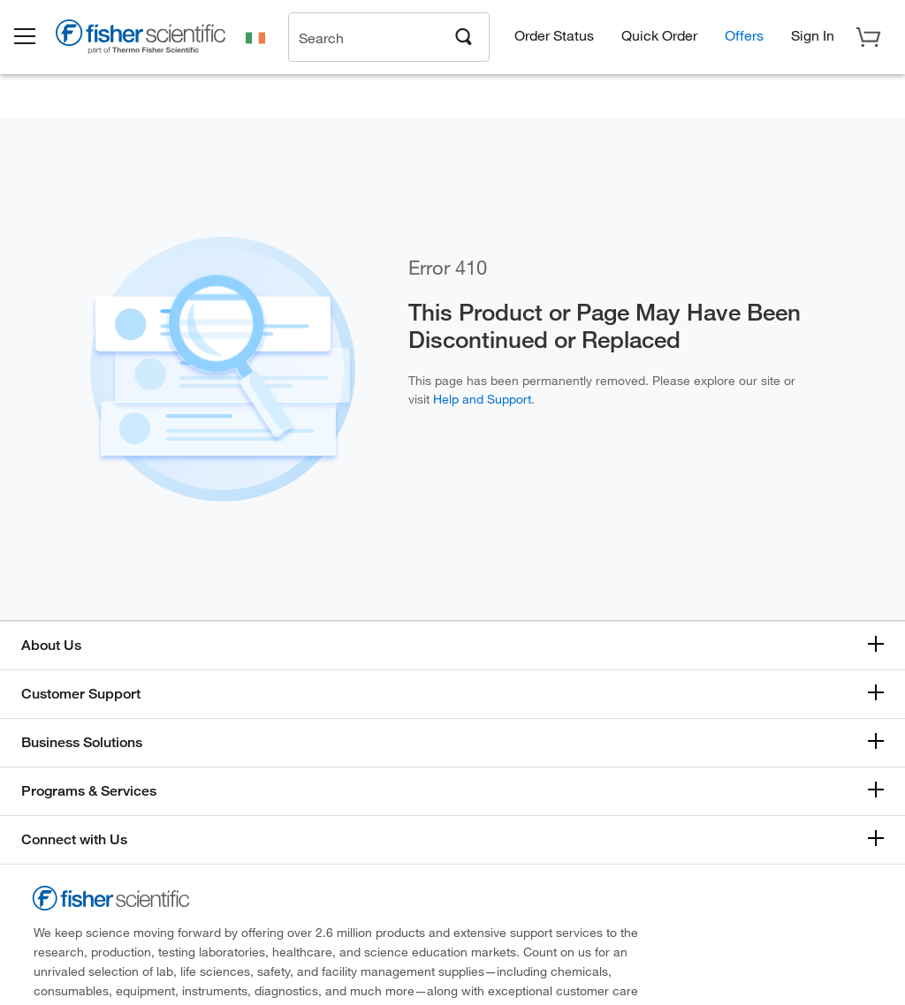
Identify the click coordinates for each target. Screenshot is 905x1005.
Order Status (554, 35)
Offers (744, 35)
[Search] (464, 36)
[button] (37, 38)
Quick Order (659, 35)
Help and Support (482, 398)
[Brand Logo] (154, 40)
